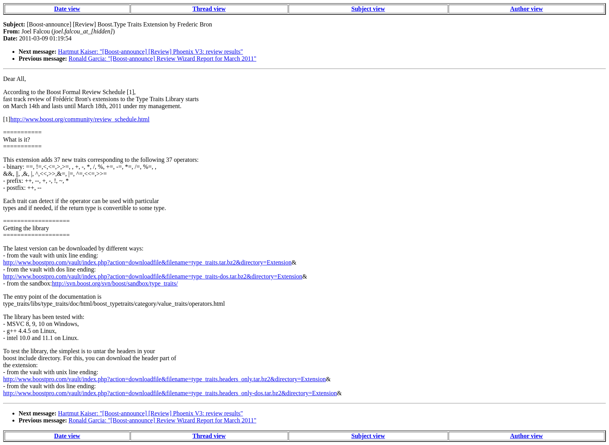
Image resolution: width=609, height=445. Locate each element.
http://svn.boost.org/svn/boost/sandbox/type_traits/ (115, 283)
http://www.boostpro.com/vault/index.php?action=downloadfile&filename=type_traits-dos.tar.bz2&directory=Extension (152, 276)
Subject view (368, 8)
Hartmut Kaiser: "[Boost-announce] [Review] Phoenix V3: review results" (150, 51)
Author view (526, 8)
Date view (67, 8)
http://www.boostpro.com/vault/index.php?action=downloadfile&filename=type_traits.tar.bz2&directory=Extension (147, 262)
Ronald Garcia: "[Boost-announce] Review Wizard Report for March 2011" (162, 58)
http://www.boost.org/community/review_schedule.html (80, 119)
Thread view (209, 8)
